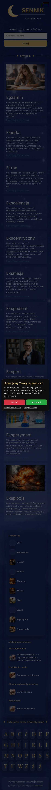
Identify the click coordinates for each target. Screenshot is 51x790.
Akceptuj (36, 402)
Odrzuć (14, 402)
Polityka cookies (30, 408)
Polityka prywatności (12, 408)
